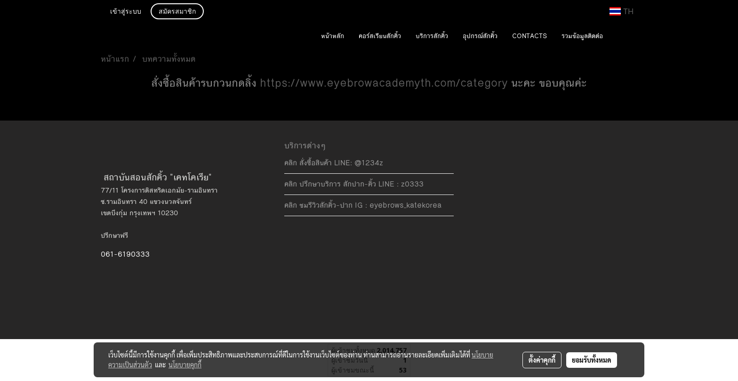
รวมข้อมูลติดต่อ (582, 36)
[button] (624, 37)
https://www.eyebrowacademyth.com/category (384, 83)
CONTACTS (529, 36)
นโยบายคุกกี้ (184, 364)
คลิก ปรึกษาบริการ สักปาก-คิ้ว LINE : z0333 (354, 183)
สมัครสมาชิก (177, 12)
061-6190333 (125, 254)
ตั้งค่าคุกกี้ (542, 360)
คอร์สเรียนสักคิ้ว (380, 36)
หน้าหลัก (332, 36)
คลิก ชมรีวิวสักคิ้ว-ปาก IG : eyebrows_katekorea (362, 205)
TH (622, 11)
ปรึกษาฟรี (114, 235)
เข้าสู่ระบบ (125, 12)
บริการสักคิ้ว (432, 36)
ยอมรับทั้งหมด (591, 360)
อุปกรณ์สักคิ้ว (480, 36)
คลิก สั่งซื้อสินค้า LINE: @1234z (333, 162)
